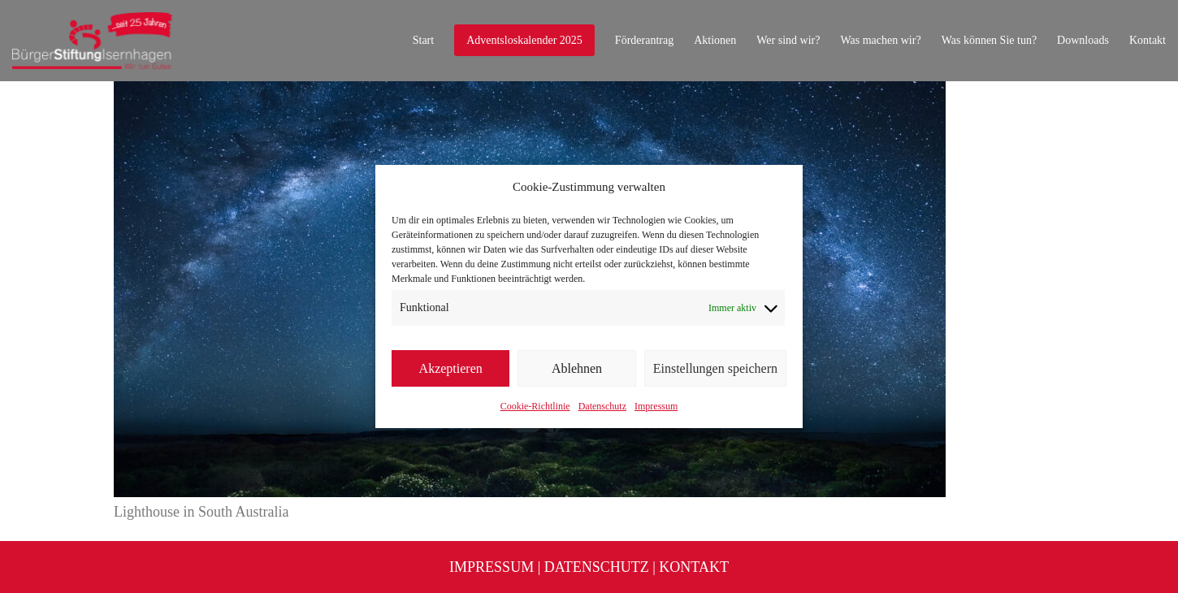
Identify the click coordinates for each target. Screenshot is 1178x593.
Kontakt (694, 567)
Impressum (656, 406)
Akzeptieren (451, 368)
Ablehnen (577, 368)
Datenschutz (602, 406)
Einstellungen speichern (715, 368)
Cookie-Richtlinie (535, 406)
